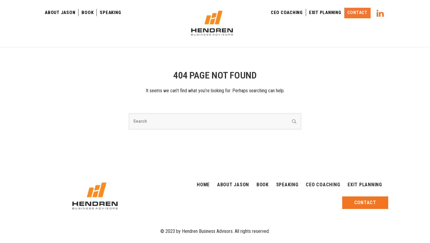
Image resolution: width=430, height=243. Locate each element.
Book (87, 12)
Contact (357, 12)
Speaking (110, 12)
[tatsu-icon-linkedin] (380, 13)
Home (203, 184)
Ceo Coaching (287, 12)
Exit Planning (325, 12)
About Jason (60, 12)
